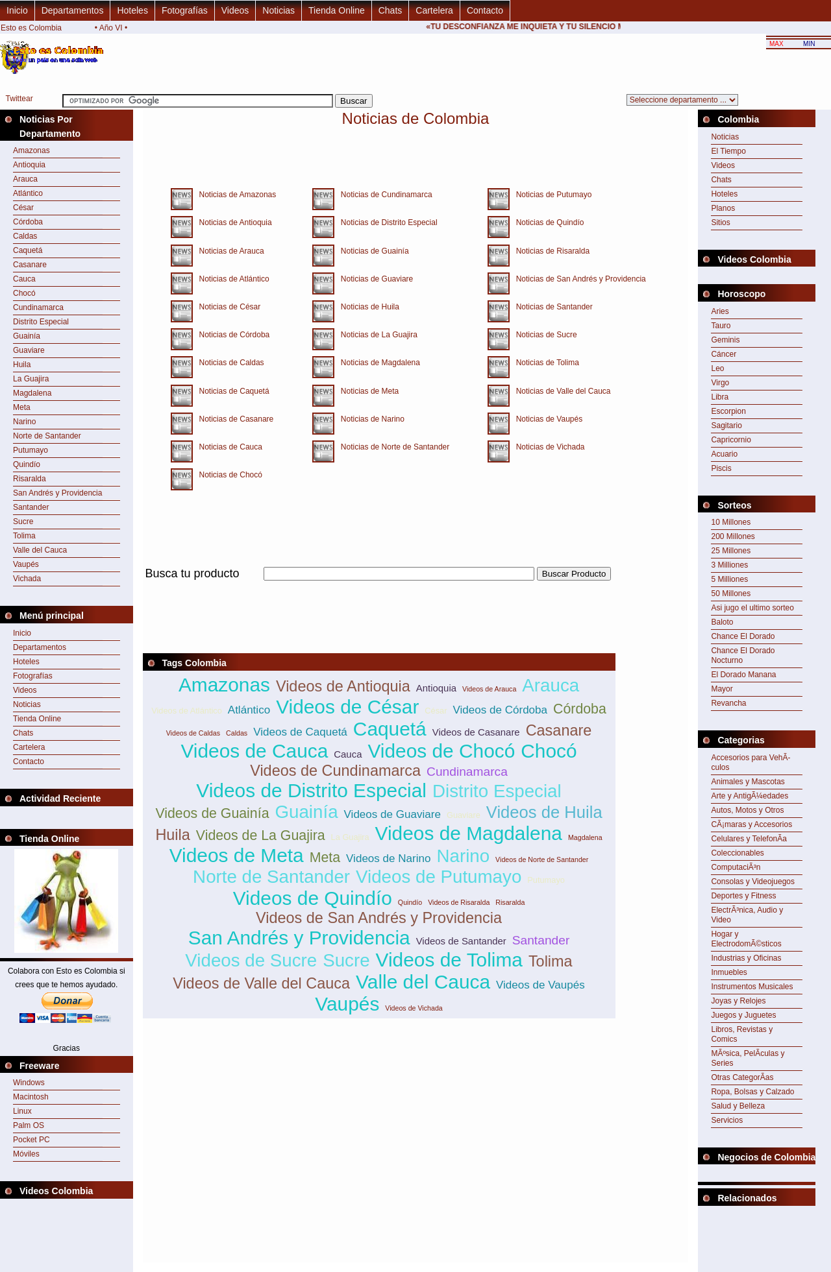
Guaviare (29, 350)
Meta (22, 407)
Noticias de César (227, 306)
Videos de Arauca (489, 689)
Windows (29, 1082)
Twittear (19, 98)
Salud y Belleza (738, 1105)
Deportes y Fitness (743, 895)
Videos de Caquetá (300, 732)
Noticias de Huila (366, 306)
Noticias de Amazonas (235, 194)
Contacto (485, 10)
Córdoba (28, 221)
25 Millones (730, 550)
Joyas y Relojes (738, 1000)
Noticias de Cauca (227, 446)
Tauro (720, 325)
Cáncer (723, 354)
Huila (22, 364)
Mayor (721, 688)
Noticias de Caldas (228, 362)
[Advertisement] (379, 588)
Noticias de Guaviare (373, 278)
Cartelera (434, 10)
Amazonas (31, 150)
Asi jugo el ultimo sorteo (752, 607)
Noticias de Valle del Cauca (560, 391)
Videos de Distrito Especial (311, 790)
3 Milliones (729, 565)
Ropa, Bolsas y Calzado (752, 1091)
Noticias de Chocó (227, 474)
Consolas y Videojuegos (753, 881)
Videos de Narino (388, 858)
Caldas (25, 236)
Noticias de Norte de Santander (391, 446)
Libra (719, 397)
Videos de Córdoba (500, 710)
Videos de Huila (544, 812)
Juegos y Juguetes (743, 1015)
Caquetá (27, 250)
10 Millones (730, 522)
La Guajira (31, 378)
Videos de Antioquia (343, 686)
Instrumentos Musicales (752, 986)
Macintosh (31, 1096)
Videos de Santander (461, 940)
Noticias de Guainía (371, 251)
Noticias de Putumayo (551, 194)
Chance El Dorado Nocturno (743, 655)
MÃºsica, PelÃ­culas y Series (747, 1058)
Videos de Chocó (441, 751)
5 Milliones (729, 579)
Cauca (24, 278)
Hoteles (132, 10)
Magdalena (32, 393)
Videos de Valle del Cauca (261, 983)
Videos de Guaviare (392, 814)
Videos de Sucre (251, 960)
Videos (235, 10)
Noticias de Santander (551, 306)
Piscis (721, 468)
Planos (723, 208)
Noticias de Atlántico (231, 278)
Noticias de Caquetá (231, 391)
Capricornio (730, 439)
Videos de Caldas (193, 733)
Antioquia (29, 164)
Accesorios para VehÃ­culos (750, 762)
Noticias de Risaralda (549, 251)
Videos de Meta (236, 855)
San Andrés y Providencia (57, 493)
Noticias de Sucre (543, 334)
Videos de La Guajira (260, 835)
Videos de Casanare (476, 732)
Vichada (27, 578)
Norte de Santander (47, 435)
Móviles (26, 1153)
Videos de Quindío (312, 898)
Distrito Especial (41, 321)
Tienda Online (336, 10)
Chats (390, 10)
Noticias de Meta (366, 391)
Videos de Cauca (254, 751)
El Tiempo (728, 151)
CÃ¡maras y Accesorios (751, 824)
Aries (719, 311)
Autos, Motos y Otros (747, 810)
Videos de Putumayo (438, 877)
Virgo (720, 382)
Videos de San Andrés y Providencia (379, 917)
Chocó (24, 293)
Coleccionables (737, 853)
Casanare (30, 264)
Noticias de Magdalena (377, 362)
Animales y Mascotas (747, 781)
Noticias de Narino (369, 419)
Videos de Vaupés (540, 985)
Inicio (17, 10)
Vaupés (26, 564)
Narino (24, 421)
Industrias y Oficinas (746, 958)
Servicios (727, 1120)
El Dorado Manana (743, 674)
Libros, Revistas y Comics (742, 1034)
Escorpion (728, 411)
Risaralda (29, 478)
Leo (717, 368)
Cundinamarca (38, 307)
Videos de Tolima (449, 959)
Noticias (278, 10)
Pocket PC (31, 1139)
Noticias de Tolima (544, 362)
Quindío (26, 464)
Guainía (26, 336)
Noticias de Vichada (547, 446)
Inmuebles (729, 972)
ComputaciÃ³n (735, 867)
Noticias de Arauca (228, 251)
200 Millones (732, 536)
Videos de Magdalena (468, 833)
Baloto (722, 622)
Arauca (25, 179)
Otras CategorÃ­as (742, 1077)
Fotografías (185, 10)
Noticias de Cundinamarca (383, 194)
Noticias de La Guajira (375, 334)
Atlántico (28, 193)
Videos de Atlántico (186, 710)
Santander (31, 507)
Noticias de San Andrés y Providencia (578, 278)
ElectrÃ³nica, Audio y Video (747, 915)
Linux (22, 1111)
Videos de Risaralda (459, 902)
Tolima (24, 535)
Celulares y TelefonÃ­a (749, 838)
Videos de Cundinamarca (335, 770)
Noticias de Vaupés (546, 419)
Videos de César (347, 706)
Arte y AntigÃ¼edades (749, 795)
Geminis (725, 339)
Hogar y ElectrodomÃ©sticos (746, 939)
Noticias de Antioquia (232, 222)
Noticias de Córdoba (231, 334)
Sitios (720, 222)
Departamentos (73, 10)
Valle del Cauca (40, 550)
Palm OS (28, 1125)
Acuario (724, 454)
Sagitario (726, 425)
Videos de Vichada (413, 1008)
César (23, 207)
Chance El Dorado (743, 636)
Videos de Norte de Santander (541, 859)
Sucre (23, 521)
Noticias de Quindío (547, 222)
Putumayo (30, 450)
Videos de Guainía (212, 813)
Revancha (728, 703)
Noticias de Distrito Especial (386, 222)
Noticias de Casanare (233, 419)
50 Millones (730, 593)
